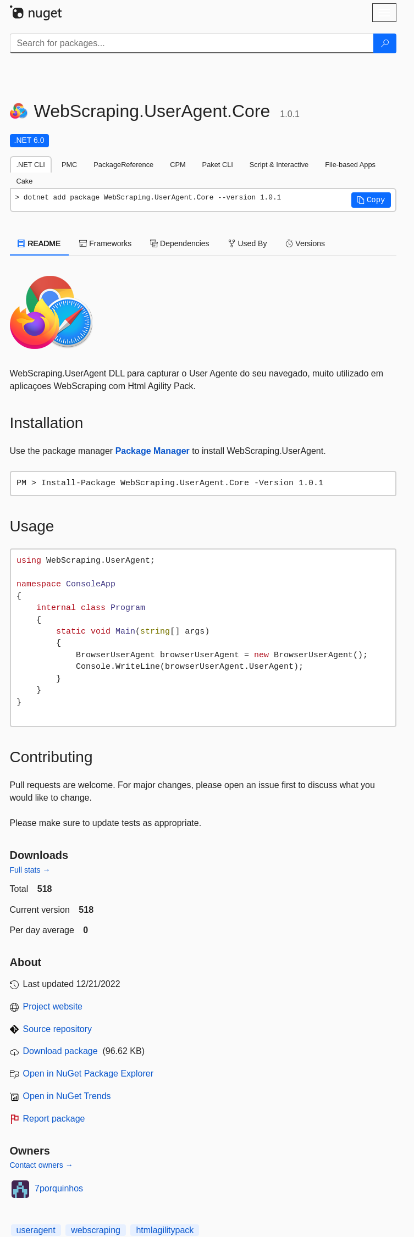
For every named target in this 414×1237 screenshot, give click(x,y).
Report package (54, 1118)
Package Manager (152, 451)
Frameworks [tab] (105, 243)
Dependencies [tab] (179, 243)
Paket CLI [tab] (217, 164)
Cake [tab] (24, 181)
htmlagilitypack (165, 1230)
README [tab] (39, 243)
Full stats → (30, 870)
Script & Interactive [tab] (279, 164)
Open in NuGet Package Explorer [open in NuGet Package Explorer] (88, 1073)
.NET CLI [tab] (30, 164)
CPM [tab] (177, 164)
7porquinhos (59, 1188)
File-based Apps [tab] (350, 164)
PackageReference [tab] (123, 164)
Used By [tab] (247, 243)
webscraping (95, 1230)
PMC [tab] (69, 164)
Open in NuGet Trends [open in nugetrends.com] (67, 1096)
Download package (60, 1051)
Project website (53, 1006)
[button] (371, 200)
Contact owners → (41, 1165)
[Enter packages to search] (192, 43)
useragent (36, 1230)
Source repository (57, 1029)
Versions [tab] (305, 243)
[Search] (384, 43)
